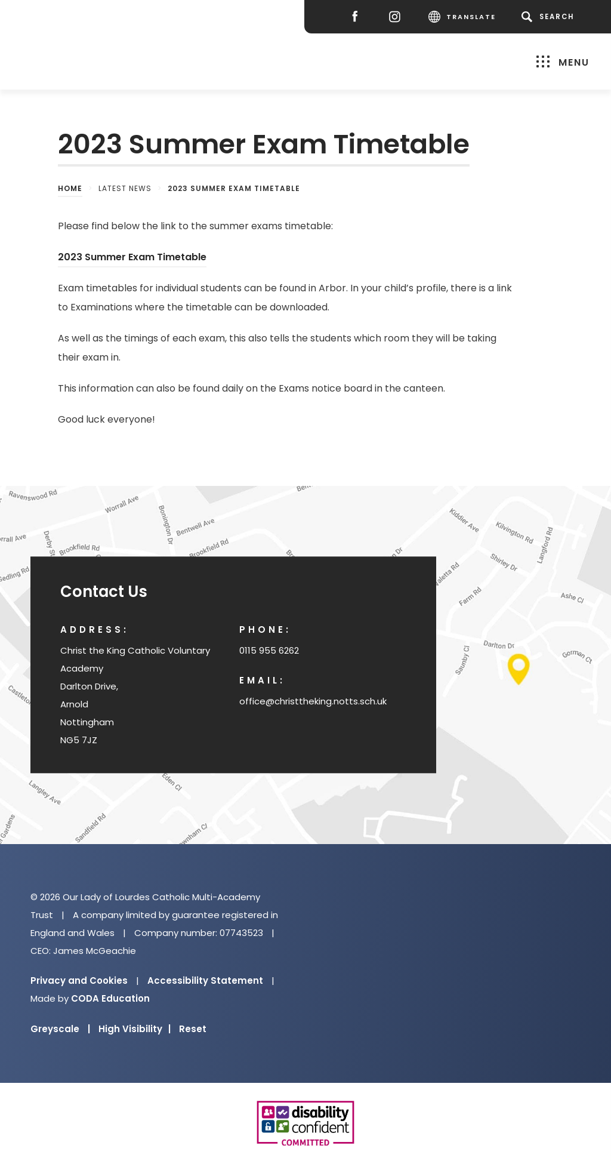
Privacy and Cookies (79, 980)
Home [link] (70, 188)
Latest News (125, 188)
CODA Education (110, 998)
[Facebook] (358, 17)
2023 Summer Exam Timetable (132, 257)
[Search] (549, 16)
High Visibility (134, 1029)
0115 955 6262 (269, 650)
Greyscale (60, 1029)
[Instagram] (398, 17)
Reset (192, 1029)
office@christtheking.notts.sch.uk (313, 701)
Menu (563, 62)
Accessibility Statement (205, 980)
